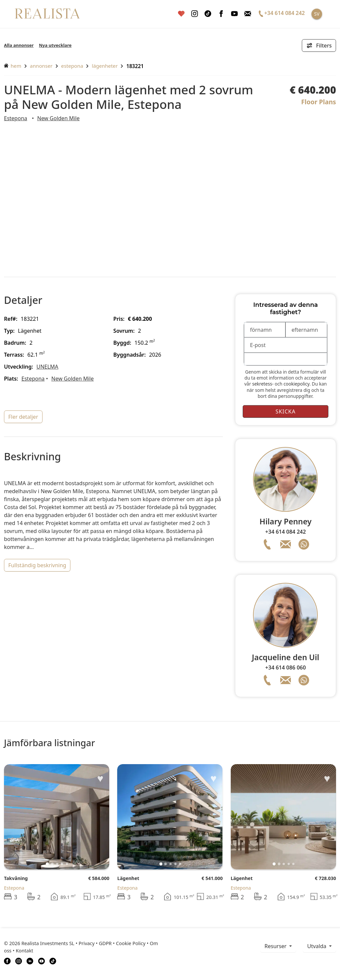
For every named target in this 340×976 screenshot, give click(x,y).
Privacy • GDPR (95, 943)
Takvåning (16, 878)
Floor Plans (318, 101)
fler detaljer (23, 416)
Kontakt (24, 950)
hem (12, 65)
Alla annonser (19, 45)
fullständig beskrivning (37, 565)
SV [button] (316, 14)
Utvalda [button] (317, 946)
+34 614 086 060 (285, 667)
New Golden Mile (58, 118)
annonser (41, 65)
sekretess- (262, 384)
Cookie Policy (130, 943)
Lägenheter (105, 65)
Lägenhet (128, 878)
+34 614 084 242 (285, 531)
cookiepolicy (296, 384)
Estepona (72, 65)
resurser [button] (276, 946)
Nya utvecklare (55, 45)
